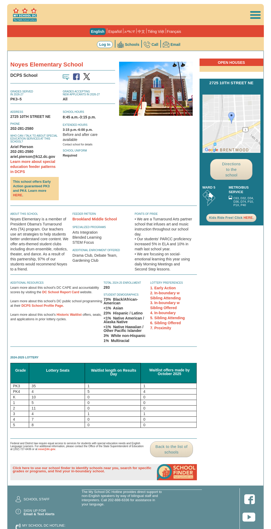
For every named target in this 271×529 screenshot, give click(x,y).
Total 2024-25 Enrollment (122, 282)
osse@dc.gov (46, 449)
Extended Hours (75, 124)
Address (16, 111)
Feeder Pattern (84, 213)
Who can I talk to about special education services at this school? (33, 138)
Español (115, 31)
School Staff (36, 499)
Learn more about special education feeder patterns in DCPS (33, 166)
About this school (24, 213)
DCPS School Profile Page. (42, 306)
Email (175, 44)
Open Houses (231, 62)
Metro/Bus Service (239, 190)
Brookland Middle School (95, 219)
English (98, 31)
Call (154, 44)
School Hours (73, 111)
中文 (141, 31)
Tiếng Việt (156, 31)
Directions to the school (231, 169)
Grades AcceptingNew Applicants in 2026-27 (81, 93)
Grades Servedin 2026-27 (21, 93)
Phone (15, 123)
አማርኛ (129, 31)
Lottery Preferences (166, 282)
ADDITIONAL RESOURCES (27, 282)
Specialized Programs (89, 227)
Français (174, 31)
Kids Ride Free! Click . (231, 218)
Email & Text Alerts (39, 514)
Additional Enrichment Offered (96, 250)
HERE (17, 195)
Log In (104, 44)
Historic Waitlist (69, 315)
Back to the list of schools (171, 449)
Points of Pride (146, 213)
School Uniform (75, 150)
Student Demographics (120, 294)
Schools (132, 44)
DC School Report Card (60, 292)
